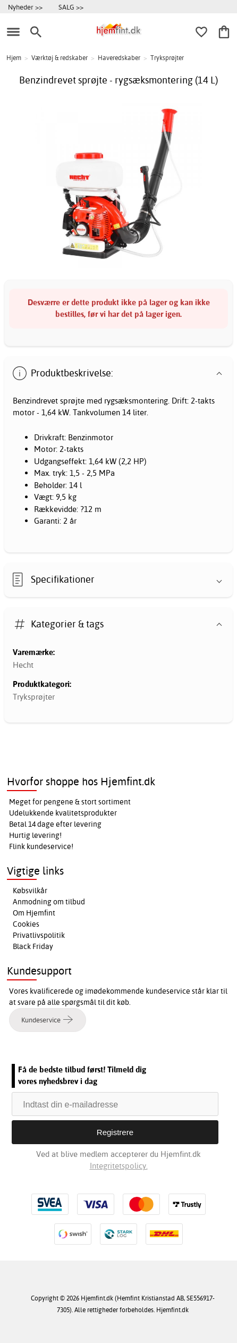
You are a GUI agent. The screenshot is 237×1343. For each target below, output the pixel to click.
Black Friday (33, 946)
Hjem (13, 58)
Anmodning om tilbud (49, 901)
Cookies (26, 924)
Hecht (23, 665)
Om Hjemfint (34, 913)
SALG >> (70, 7)
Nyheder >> (25, 7)
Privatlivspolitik (39, 935)
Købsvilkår (30, 890)
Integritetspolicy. (119, 1166)
